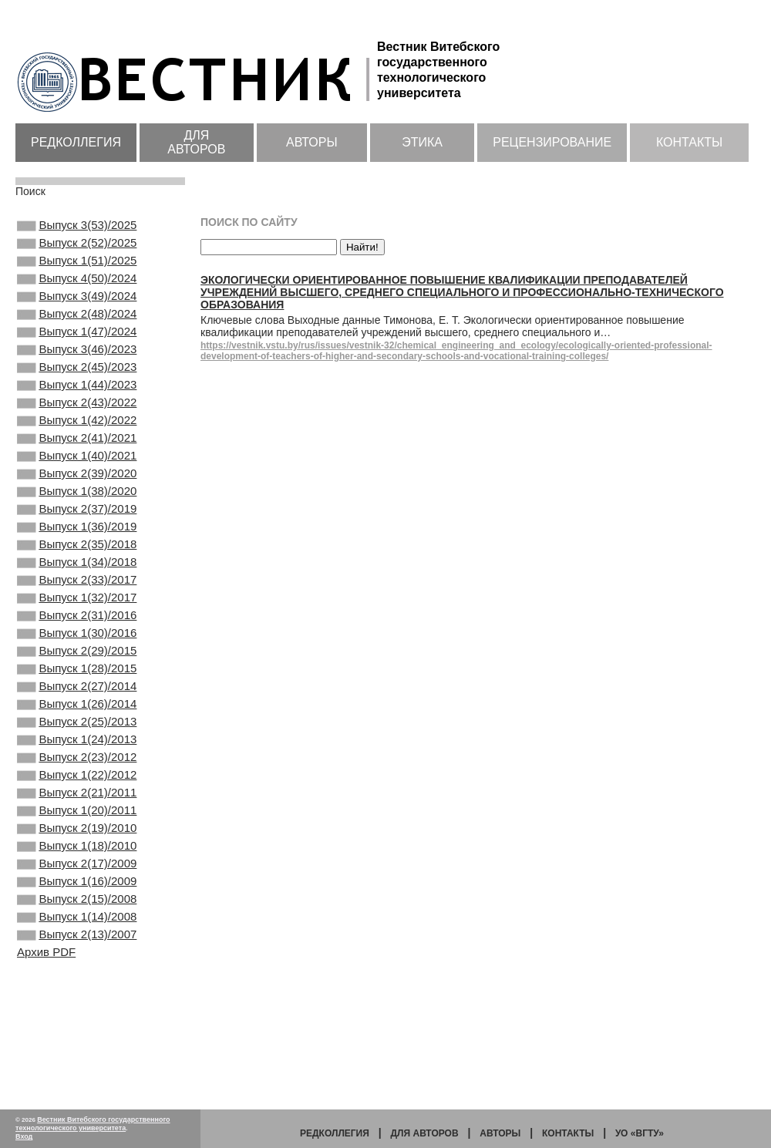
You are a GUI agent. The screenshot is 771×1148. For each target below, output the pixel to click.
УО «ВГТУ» (639, 1133)
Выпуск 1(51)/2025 (76, 268)
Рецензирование (552, 142)
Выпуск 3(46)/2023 (76, 372)
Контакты (689, 142)
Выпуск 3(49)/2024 (76, 310)
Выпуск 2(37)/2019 (76, 560)
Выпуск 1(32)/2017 (76, 664)
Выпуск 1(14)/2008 (76, 1038)
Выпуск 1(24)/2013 (76, 830)
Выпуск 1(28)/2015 (76, 747)
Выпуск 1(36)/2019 (76, 581)
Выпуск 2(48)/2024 (76, 331)
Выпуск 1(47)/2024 (76, 352)
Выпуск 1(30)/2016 (76, 705)
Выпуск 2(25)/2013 (76, 810)
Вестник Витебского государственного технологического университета (92, 1124)
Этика (422, 142)
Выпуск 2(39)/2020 (76, 518)
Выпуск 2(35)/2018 (76, 601)
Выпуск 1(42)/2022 (76, 456)
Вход (23, 1136)
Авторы (312, 142)
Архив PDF (46, 1078)
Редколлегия (76, 142)
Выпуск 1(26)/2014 (76, 789)
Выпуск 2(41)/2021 (76, 476)
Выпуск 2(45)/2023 (76, 393)
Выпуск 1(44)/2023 (76, 414)
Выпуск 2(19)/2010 (76, 934)
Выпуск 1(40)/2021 (76, 497)
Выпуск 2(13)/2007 (76, 1059)
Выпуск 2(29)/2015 (76, 726)
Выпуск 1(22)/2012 (76, 872)
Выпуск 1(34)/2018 (76, 622)
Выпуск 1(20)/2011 (76, 914)
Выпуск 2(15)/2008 (76, 1018)
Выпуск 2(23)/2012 (76, 851)
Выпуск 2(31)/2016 (76, 685)
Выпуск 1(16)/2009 (76, 997)
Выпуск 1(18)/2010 (76, 955)
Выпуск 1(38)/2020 (76, 539)
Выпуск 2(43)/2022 (76, 435)
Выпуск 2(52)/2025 (76, 247)
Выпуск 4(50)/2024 (76, 289)
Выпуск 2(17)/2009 (76, 976)
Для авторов (196, 142)
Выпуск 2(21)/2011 (76, 893)
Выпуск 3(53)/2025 (76, 227)
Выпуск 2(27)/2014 (76, 768)
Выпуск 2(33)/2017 (76, 643)
